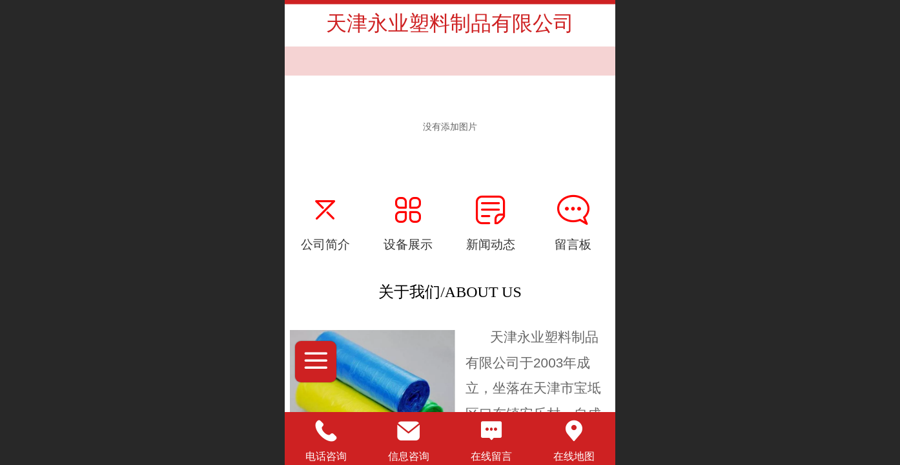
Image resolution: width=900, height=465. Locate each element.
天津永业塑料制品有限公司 (450, 23)
